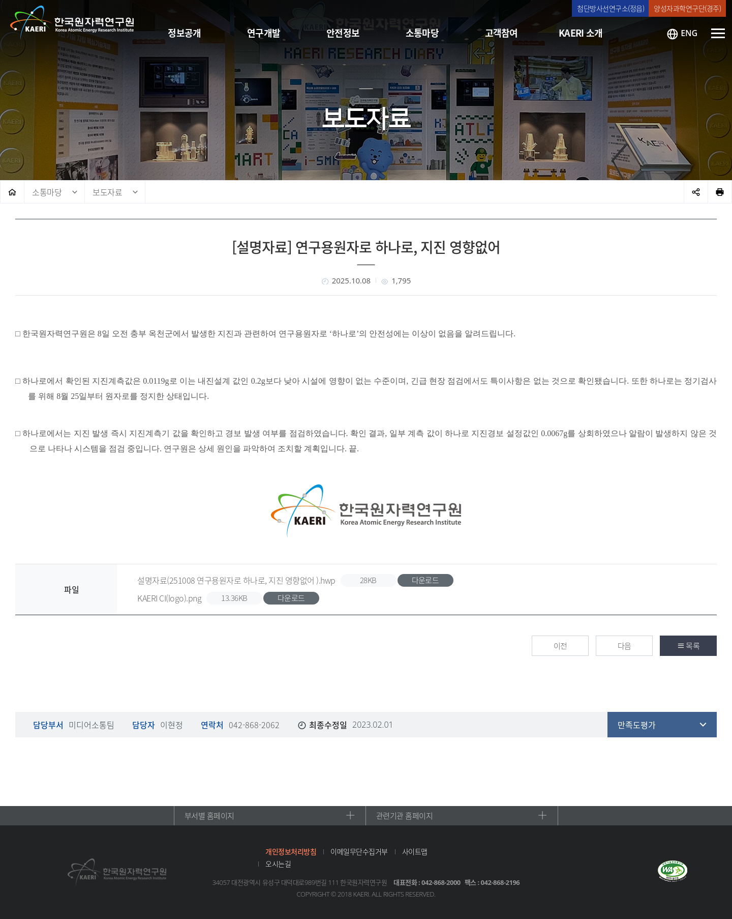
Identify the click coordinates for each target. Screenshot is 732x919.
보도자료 (107, 192)
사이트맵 (415, 851)
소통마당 (47, 192)
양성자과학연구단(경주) (687, 8)
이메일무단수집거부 (359, 851)
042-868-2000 (441, 882)
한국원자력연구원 (72, 23)
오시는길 (278, 863)
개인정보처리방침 (290, 851)
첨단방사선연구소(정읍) (610, 8)
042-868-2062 (254, 725)
